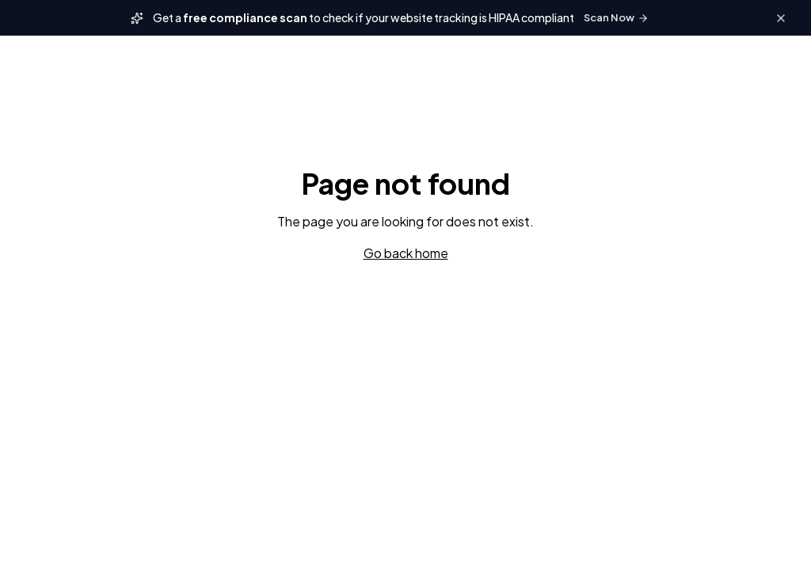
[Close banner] (781, 18)
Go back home (406, 253)
